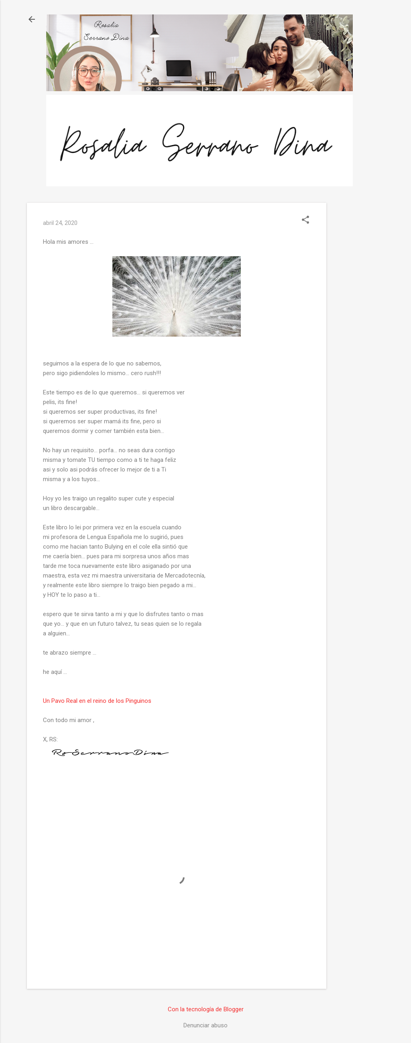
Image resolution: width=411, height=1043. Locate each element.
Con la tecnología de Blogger (206, 1009)
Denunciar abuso (205, 1025)
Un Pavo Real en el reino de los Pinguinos (97, 700)
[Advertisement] (358, 323)
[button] (305, 220)
